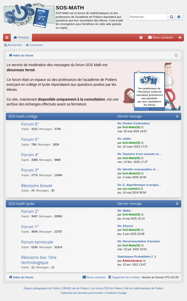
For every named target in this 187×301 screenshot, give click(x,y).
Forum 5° (30, 139)
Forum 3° (30, 170)
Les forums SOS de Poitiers (106, 288)
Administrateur (132, 260)
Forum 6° (30, 124)
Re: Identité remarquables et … (138, 169)
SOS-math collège (23, 116)
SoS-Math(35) (131, 127)
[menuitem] (141, 37)
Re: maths (124, 138)
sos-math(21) (131, 188)
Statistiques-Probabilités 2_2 (137, 256)
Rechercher (15, 44)
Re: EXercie (125, 225)
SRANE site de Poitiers (76, 288)
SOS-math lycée (21, 203)
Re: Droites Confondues (134, 123)
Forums (23, 37)
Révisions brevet (36, 185)
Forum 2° (30, 211)
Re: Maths (124, 210)
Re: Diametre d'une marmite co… (140, 153)
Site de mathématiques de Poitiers (143, 288)
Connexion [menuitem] (181, 38)
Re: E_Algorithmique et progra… (139, 184)
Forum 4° (30, 155)
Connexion (36, 44)
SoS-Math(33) (131, 173)
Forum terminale (37, 242)
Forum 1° (30, 227)
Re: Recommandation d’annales (139, 241)
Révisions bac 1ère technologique (38, 260)
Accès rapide (8, 38)
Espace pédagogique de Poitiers (42, 288)
